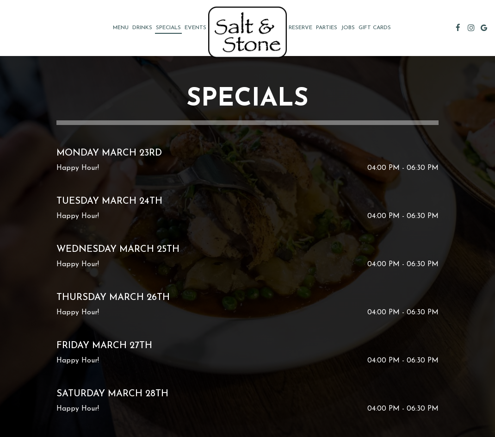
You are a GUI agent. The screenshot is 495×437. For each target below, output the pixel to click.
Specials (168, 28)
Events (195, 28)
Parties (326, 28)
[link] (247, 32)
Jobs (348, 28)
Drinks (142, 28)
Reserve (300, 28)
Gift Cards (375, 28)
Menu (121, 28)
